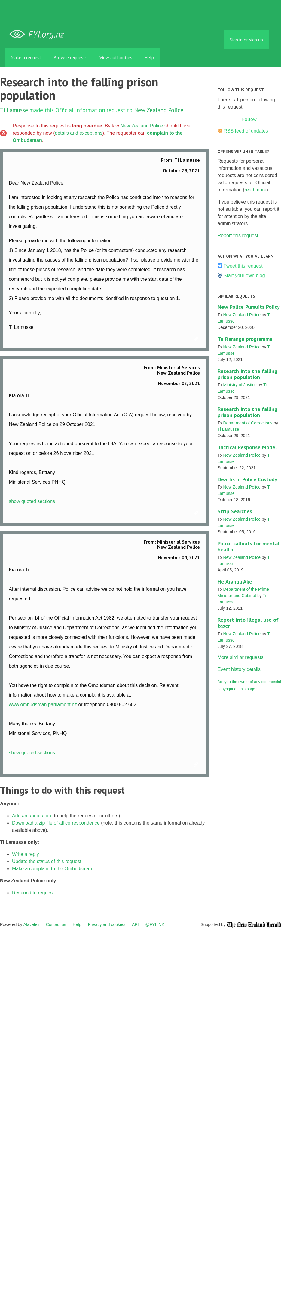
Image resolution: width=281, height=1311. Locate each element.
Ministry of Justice (239, 384)
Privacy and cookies (106, 924)
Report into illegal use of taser (248, 622)
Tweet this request (243, 265)
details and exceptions (78, 133)
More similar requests (241, 657)
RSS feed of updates (246, 130)
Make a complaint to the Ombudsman (52, 868)
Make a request (26, 57)
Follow (249, 119)
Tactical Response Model (247, 447)
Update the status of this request (46, 861)
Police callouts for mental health (248, 546)
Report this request (238, 235)
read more (256, 189)
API (135, 924)
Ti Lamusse (14, 110)
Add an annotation (31, 815)
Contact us (56, 924)
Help (149, 57)
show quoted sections (32, 501)
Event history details (239, 669)
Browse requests (70, 57)
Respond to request (33, 892)
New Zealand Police (158, 110)
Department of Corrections (247, 423)
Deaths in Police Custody (247, 479)
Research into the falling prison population (247, 374)
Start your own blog (244, 275)
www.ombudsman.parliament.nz (43, 704)
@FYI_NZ (154, 924)
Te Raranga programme (245, 338)
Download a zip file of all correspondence (56, 823)
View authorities (115, 57)
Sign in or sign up (246, 40)
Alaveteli (31, 924)
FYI (39, 34)
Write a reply (25, 854)
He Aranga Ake (235, 581)
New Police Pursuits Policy (249, 306)
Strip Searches (235, 511)
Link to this (197, 339)
